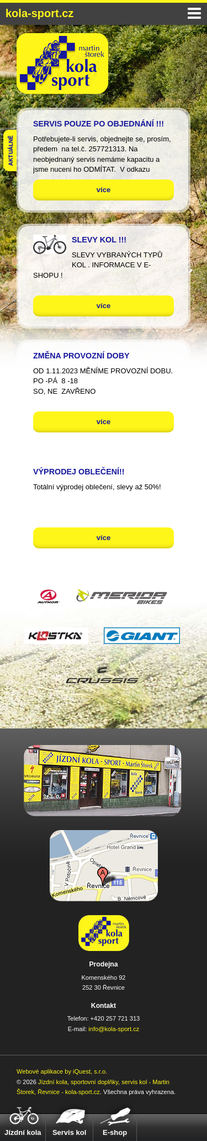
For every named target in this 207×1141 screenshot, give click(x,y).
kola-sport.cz (39, 13)
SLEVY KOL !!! (99, 239)
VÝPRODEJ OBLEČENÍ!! (79, 471)
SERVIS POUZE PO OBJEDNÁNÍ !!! (98, 123)
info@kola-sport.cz (113, 1029)
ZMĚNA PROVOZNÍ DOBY (81, 355)
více (103, 190)
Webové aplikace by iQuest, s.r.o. (62, 1071)
